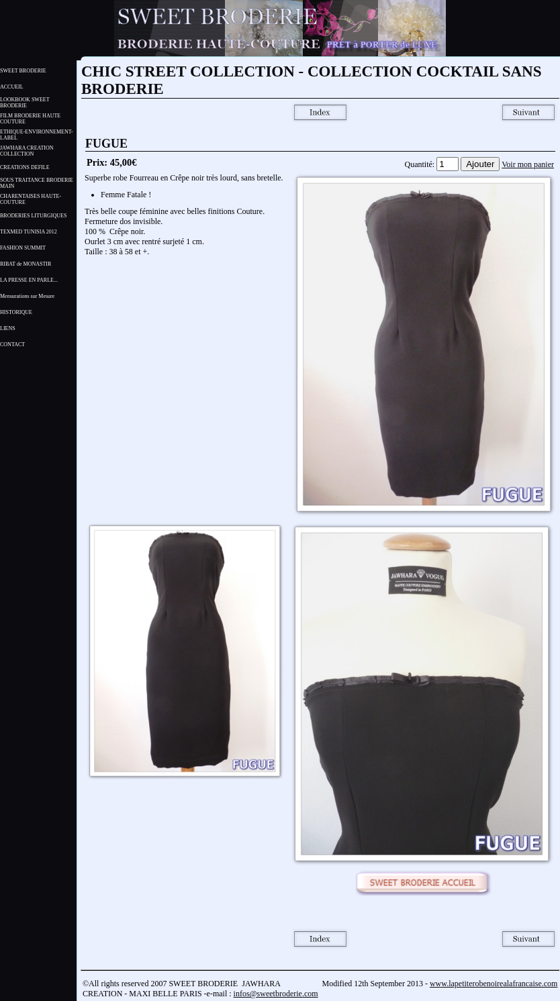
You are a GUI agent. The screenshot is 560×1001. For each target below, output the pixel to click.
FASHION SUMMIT (23, 248)
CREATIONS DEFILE (25, 167)
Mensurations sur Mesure (27, 296)
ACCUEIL (12, 87)
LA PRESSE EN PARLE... (29, 280)
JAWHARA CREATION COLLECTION (27, 151)
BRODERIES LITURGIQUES (33, 216)
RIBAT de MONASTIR (25, 264)
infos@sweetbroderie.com (276, 993)
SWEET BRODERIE (23, 71)
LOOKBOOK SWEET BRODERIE (24, 103)
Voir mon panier (528, 164)
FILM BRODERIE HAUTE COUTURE (30, 119)
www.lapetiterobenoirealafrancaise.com (493, 983)
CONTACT (12, 344)
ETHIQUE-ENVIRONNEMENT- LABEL (36, 135)
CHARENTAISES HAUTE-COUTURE (30, 199)
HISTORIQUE (16, 312)
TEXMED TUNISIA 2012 (28, 232)
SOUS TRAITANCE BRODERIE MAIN (36, 183)
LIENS (7, 328)
